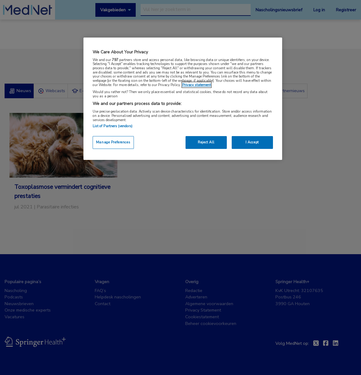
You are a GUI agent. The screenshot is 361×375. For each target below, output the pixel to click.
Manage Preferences (113, 142)
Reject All (206, 142)
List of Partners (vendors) (113, 126)
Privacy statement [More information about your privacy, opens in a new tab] (196, 84)
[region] (182, 99)
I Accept (252, 142)
